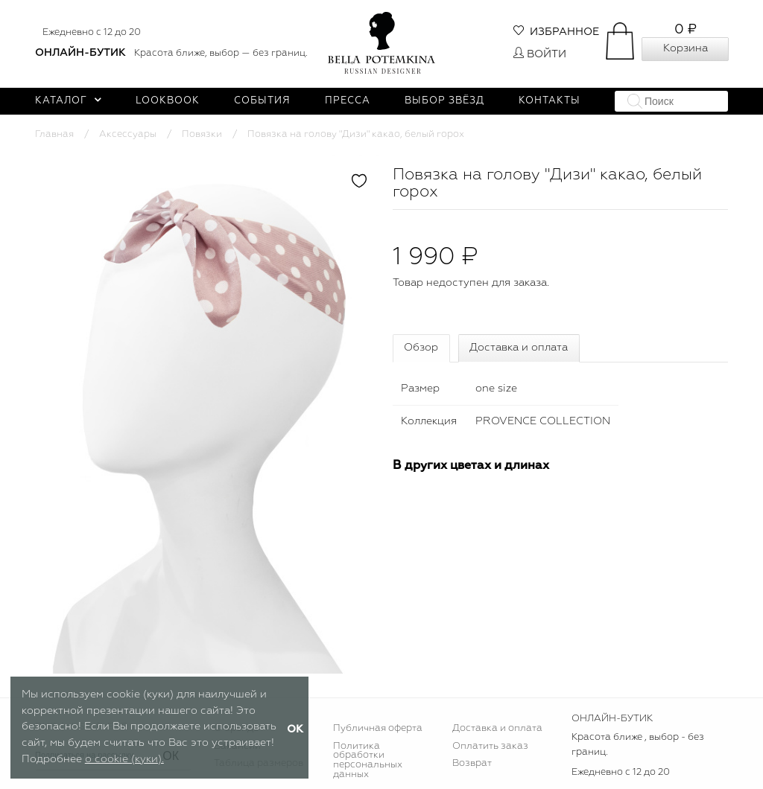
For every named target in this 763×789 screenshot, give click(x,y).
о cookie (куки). (124, 759)
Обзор (421, 347)
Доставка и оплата (518, 347)
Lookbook (168, 101)
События (262, 101)
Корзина (685, 48)
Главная (54, 134)
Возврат (472, 763)
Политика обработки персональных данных (367, 760)
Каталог (68, 101)
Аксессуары (127, 134)
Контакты (549, 101)
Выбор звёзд (444, 101)
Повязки (202, 134)
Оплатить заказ (490, 746)
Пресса (347, 101)
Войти (539, 54)
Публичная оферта (377, 728)
